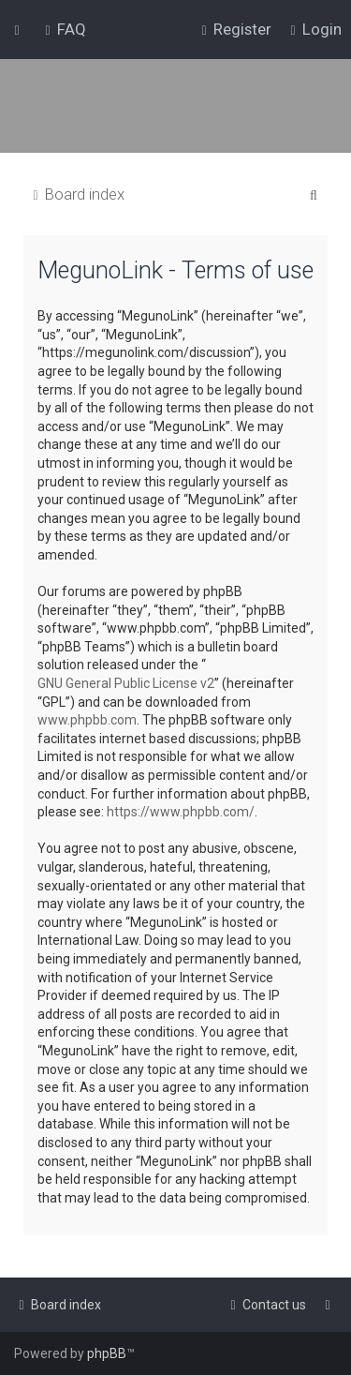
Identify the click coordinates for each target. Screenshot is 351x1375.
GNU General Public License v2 (125, 683)
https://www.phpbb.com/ (181, 811)
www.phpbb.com (87, 719)
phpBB (106, 1353)
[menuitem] (63, 29)
